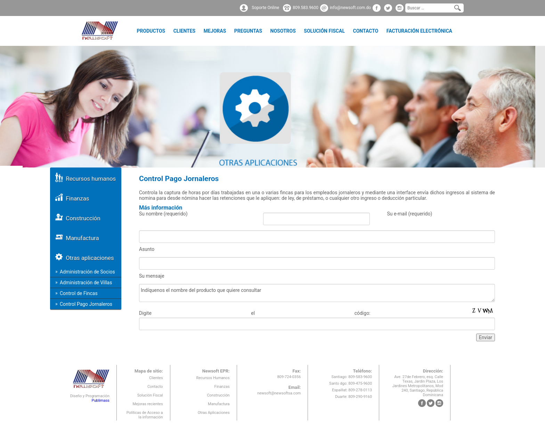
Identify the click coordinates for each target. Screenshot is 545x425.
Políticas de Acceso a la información (145, 414)
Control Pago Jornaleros (86, 304)
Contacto (365, 31)
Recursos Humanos (212, 378)
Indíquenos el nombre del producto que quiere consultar (317, 293)
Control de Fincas (79, 293)
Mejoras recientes (147, 404)
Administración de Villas (86, 282)
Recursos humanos (85, 177)
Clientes (184, 31)
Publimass (100, 400)
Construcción (77, 217)
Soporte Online (265, 7)
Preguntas (248, 31)
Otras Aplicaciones (214, 412)
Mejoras (215, 31)
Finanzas (72, 197)
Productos (151, 31)
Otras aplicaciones (84, 256)
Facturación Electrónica (419, 31)
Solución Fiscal (324, 31)
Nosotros (283, 31)
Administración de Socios (87, 272)
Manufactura (77, 237)
